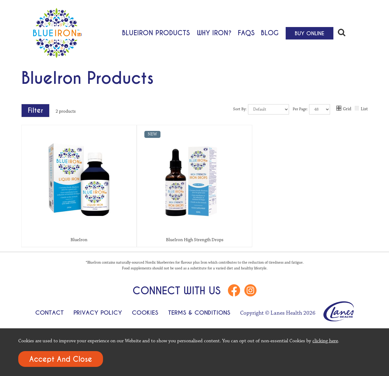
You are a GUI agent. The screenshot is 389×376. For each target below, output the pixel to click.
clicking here (325, 341)
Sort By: (261, 109)
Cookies (145, 312)
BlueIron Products (156, 32)
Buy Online (309, 33)
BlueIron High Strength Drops (194, 240)
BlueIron (79, 240)
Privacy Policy (98, 312)
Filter (35, 110)
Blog (270, 32)
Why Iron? (214, 32)
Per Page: (311, 109)
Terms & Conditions (199, 312)
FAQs (246, 32)
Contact (49, 312)
